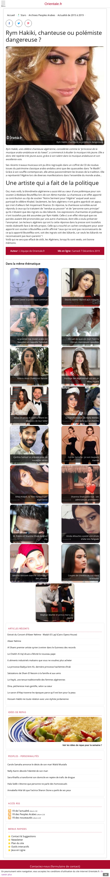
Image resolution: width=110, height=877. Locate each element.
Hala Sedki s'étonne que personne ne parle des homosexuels (37, 783)
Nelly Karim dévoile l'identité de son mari (27, 770)
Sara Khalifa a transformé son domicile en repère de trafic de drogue (41, 777)
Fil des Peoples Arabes (22, 814)
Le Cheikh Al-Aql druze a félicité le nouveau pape (31, 653)
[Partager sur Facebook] (9, 23)
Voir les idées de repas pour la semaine (81, 745)
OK (106, 874)
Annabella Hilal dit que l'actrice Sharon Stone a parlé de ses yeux (39, 790)
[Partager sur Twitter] (18, 23)
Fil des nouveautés (20, 817)
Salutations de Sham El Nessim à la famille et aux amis (34, 673)
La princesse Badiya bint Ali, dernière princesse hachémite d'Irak (39, 666)
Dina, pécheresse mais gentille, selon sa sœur (29, 686)
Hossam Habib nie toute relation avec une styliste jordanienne (38, 699)
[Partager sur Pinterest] (28, 23)
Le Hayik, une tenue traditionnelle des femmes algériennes (36, 679)
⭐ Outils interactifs (18, 846)
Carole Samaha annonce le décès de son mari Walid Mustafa (37, 764)
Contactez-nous (40, 866)
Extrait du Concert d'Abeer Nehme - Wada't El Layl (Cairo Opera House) (42, 634)
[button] (3, 4)
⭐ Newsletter (15, 839)
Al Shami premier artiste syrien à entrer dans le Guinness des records (41, 647)
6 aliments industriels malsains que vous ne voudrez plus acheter (39, 660)
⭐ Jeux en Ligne (16, 850)
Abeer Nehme (14, 641)
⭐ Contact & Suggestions (22, 836)
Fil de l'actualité (18, 810)
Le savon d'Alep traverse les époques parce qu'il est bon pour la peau (41, 692)
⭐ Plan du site (16, 843)
